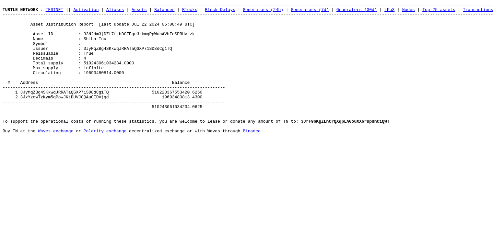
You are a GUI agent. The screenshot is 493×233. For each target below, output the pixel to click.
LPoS (389, 11)
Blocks (189, 11)
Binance (252, 157)
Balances (164, 11)
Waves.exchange (55, 157)
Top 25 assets (438, 11)
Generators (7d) (310, 11)
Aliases (115, 11)
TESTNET (55, 11)
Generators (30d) (356, 11)
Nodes (408, 11)
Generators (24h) (263, 11)
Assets (139, 11)
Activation (86, 11)
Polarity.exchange (105, 157)
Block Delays (220, 11)
